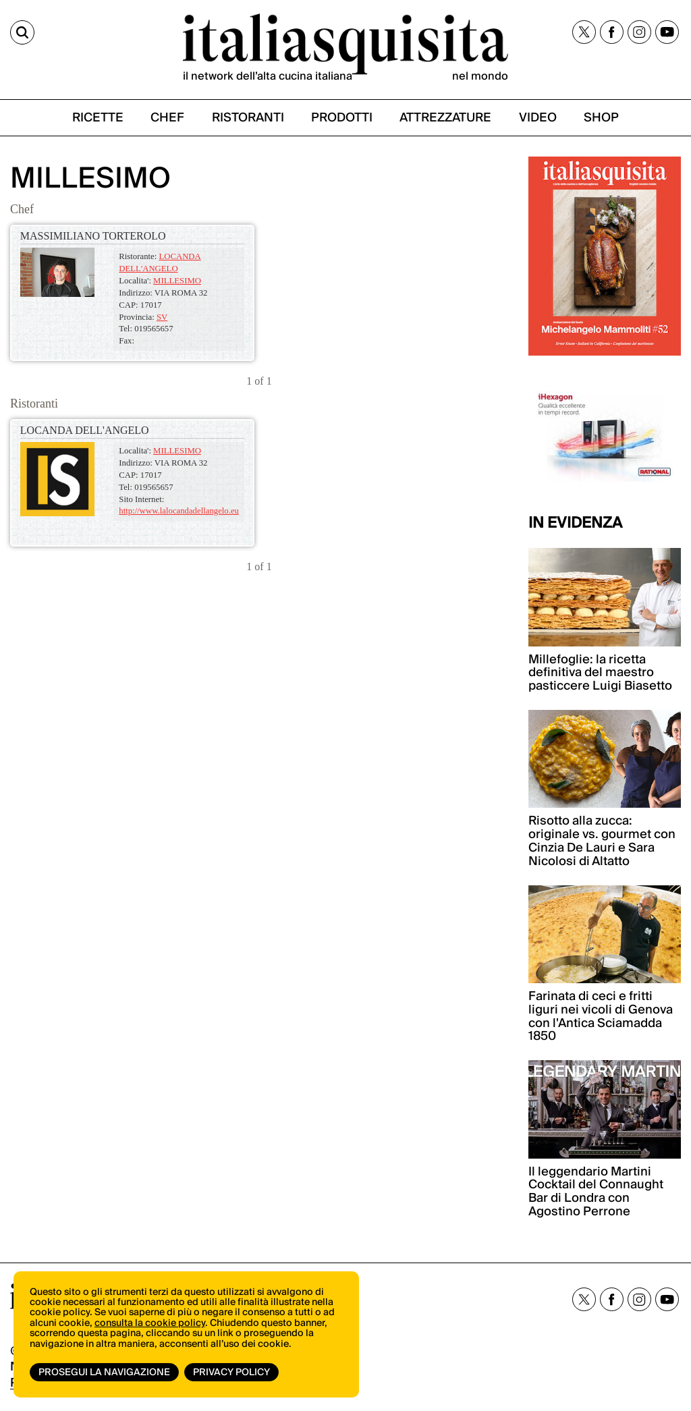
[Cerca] (22, 32)
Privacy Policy (231, 1372)
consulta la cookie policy (149, 1323)
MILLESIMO (177, 280)
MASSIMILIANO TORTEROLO (93, 236)
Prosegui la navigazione (104, 1372)
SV (162, 317)
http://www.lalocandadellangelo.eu (179, 511)
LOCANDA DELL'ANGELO (84, 430)
